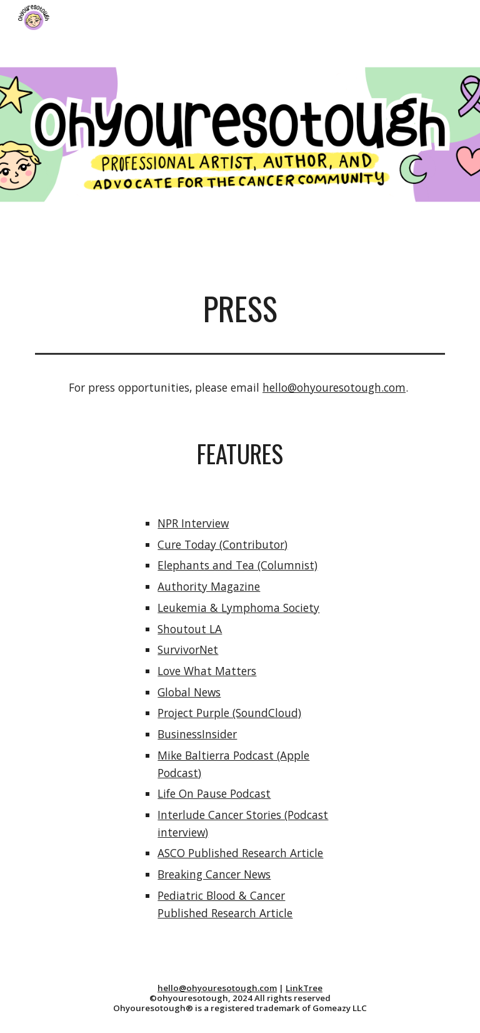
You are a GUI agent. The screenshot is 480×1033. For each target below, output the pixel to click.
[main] (239, 308)
